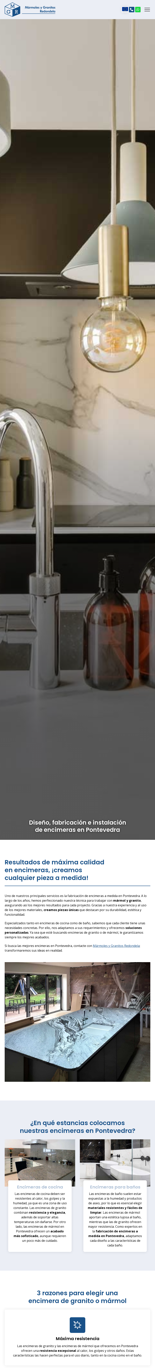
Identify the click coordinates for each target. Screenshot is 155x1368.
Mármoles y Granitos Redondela (116, 946)
